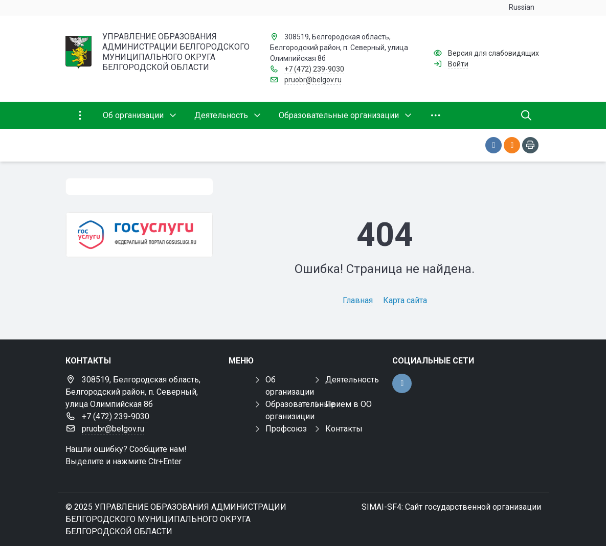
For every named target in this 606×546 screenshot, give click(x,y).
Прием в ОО (348, 404)
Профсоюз (286, 429)
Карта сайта (405, 300)
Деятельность (352, 379)
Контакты (344, 429)
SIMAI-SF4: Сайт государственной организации (451, 507)
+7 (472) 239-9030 (314, 69)
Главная (358, 300)
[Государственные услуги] (139, 234)
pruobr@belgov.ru (313, 80)
